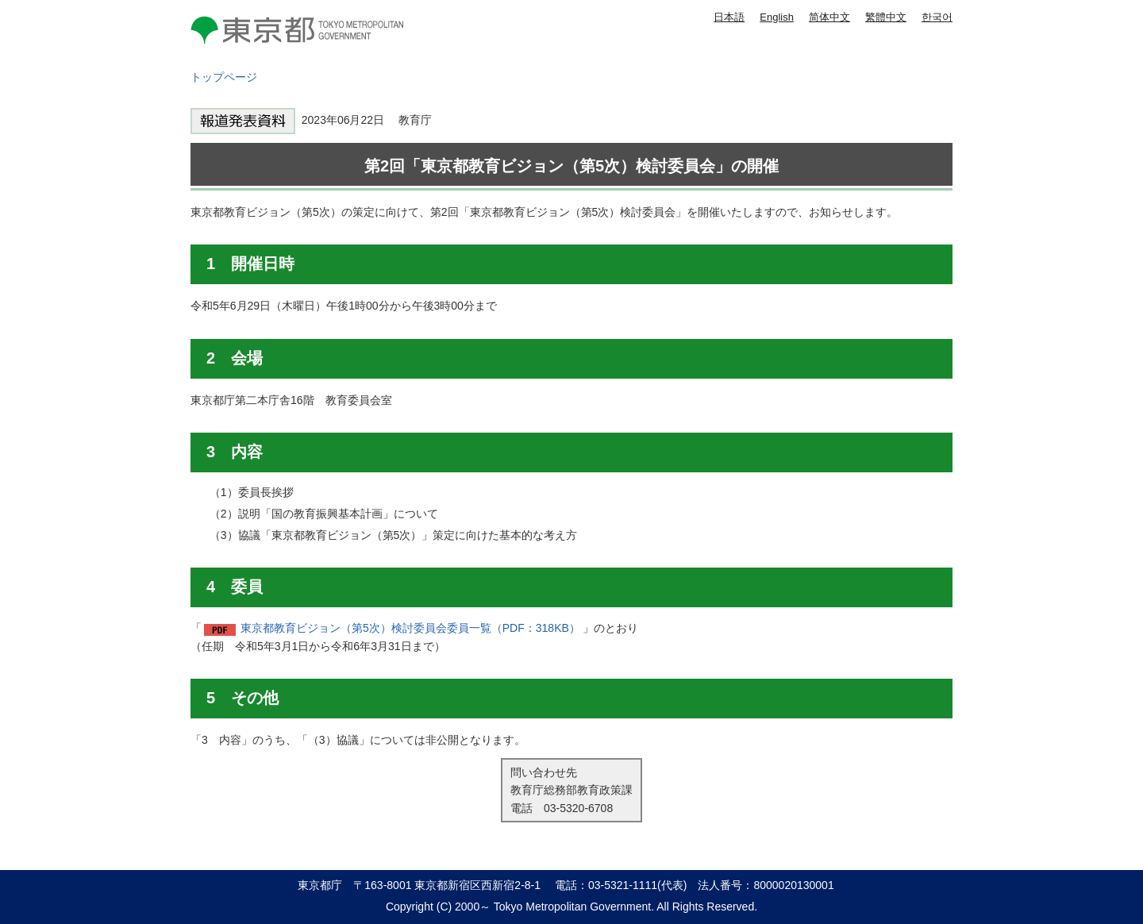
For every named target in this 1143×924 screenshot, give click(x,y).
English (777, 17)
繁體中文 (885, 17)
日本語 (729, 17)
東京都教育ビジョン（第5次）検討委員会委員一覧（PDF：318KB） (410, 628)
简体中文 (829, 17)
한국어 (937, 17)
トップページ (223, 77)
